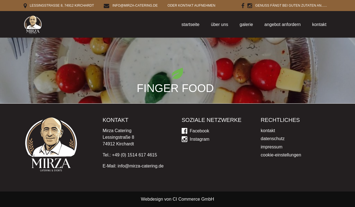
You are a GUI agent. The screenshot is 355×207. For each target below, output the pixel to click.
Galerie (246, 24)
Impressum (271, 147)
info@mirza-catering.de (131, 5)
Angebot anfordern (282, 24)
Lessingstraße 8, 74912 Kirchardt (59, 5)
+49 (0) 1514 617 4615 (134, 155)
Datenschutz (273, 138)
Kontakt (319, 24)
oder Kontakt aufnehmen (191, 5)
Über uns (219, 24)
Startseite (190, 24)
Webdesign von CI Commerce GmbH (177, 199)
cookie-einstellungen (281, 155)
